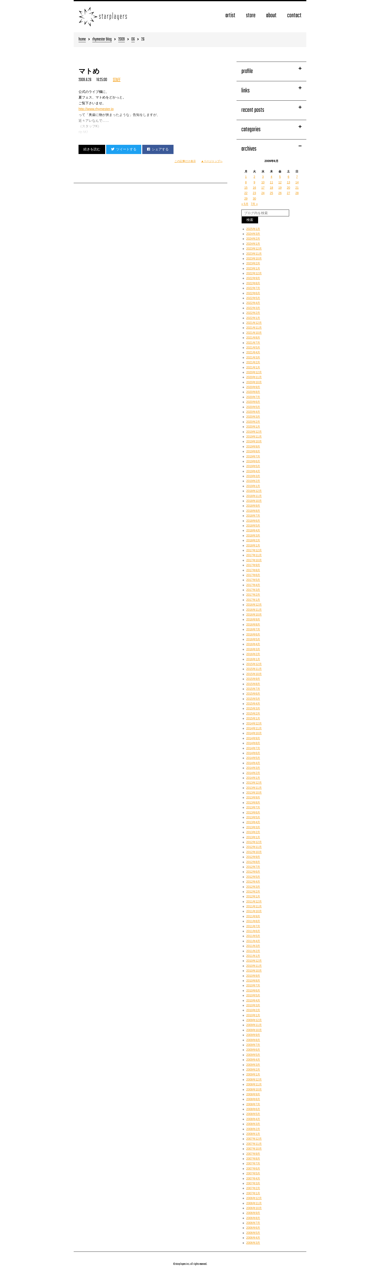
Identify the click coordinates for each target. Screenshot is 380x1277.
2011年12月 (254, 901)
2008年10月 (254, 1089)
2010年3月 (253, 1005)
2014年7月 (253, 748)
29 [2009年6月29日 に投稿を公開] (245, 198)
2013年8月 (253, 802)
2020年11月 (254, 377)
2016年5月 (253, 639)
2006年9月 (253, 1213)
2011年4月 (253, 941)
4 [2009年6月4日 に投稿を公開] (271, 177)
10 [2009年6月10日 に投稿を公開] (262, 182)
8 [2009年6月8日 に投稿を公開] (246, 182)
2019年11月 (254, 436)
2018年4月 (253, 530)
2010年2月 (253, 1010)
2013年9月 (253, 797)
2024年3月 (253, 234)
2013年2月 (253, 832)
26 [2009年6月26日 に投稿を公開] (279, 193)
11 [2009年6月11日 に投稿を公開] (271, 182)
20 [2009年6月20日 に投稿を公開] (288, 187)
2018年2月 (253, 540)
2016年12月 (254, 604)
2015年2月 (253, 713)
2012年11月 (254, 847)
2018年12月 (254, 491)
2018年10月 (254, 501)
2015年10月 (254, 674)
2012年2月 (253, 891)
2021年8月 (253, 337)
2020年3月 (253, 416)
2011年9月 (253, 916)
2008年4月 (253, 1119)
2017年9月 (253, 565)
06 (133, 39)
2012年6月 (253, 871)
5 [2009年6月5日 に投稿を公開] (280, 177)
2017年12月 (254, 550)
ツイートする (123, 149)
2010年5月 (253, 995)
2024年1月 (253, 243)
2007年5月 (253, 1173)
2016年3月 (253, 649)
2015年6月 (253, 693)
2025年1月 (253, 229)
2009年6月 (253, 1049)
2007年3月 (253, 1183)
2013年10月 (254, 792)
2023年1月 (253, 268)
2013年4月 (253, 822)
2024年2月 (253, 238)
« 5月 (244, 204)
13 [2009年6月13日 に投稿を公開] (288, 182)
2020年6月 (253, 402)
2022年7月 (253, 288)
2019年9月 (253, 446)
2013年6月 (253, 812)
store (250, 15)
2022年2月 (253, 313)
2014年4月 (253, 763)
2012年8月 (253, 862)
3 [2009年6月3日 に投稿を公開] (263, 177)
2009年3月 (253, 1064)
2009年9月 (253, 1035)
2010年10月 (254, 970)
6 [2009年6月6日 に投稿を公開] (288, 177)
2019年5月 (253, 466)
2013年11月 (254, 787)
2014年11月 (254, 728)
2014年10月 (254, 733)
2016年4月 (253, 644)
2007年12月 (254, 1138)
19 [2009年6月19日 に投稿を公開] (279, 187)
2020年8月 (253, 392)
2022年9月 (253, 278)
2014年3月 (253, 768)
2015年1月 (253, 718)
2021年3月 (253, 357)
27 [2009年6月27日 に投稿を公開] (288, 193)
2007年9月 (253, 1153)
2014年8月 (253, 743)
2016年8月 (253, 624)
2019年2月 (253, 481)
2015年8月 (253, 684)
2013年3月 (253, 827)
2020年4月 (253, 412)
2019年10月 (254, 441)
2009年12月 (254, 1020)
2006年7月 (253, 1223)
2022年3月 (253, 308)
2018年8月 (253, 510)
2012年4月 (253, 881)
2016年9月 (253, 619)
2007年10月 (254, 1148)
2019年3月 (253, 476)
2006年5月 (253, 1233)
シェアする (158, 149)
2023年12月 (254, 248)
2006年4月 (253, 1237)
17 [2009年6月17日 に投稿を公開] (262, 187)
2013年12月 (254, 782)
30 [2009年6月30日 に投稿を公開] (254, 198)
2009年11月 (254, 1025)
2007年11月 (254, 1144)
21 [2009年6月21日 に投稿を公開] (297, 187)
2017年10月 (254, 560)
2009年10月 (254, 1030)
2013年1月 (253, 837)
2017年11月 (254, 555)
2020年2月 (253, 421)
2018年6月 (253, 520)
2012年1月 (253, 896)
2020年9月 (253, 387)
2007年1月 (253, 1193)
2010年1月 (253, 1015)
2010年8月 (253, 980)
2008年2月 (253, 1129)
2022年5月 (253, 298)
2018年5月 (253, 525)
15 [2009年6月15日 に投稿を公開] (245, 187)
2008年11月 (254, 1084)
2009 (121, 39)
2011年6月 (253, 931)
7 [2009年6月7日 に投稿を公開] (297, 177)
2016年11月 (254, 609)
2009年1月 (253, 1074)
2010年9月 (253, 975)
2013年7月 (253, 807)
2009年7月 (253, 1045)
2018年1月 (253, 545)
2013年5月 (253, 817)
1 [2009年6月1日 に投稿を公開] (246, 177)
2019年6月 (253, 461)
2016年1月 (253, 659)
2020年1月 (253, 426)
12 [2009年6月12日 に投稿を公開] (279, 182)
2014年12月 (254, 723)
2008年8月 (253, 1099)
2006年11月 (254, 1203)
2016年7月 (253, 629)
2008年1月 (253, 1134)
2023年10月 (254, 258)
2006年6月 (253, 1227)
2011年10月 (254, 911)
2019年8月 (253, 451)
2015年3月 (253, 708)
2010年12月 (254, 960)
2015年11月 (254, 669)
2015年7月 (253, 689)
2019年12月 (254, 431)
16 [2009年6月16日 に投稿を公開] (254, 187)
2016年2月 (253, 654)
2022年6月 (253, 293)
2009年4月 (253, 1059)
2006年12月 (254, 1198)
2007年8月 (253, 1158)
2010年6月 (253, 990)
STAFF (116, 79)
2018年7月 (253, 515)
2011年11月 (254, 906)
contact (294, 15)
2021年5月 (253, 347)
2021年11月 (254, 327)
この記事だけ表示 (185, 161)
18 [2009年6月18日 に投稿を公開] (271, 187)
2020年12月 (254, 372)
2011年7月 (253, 926)
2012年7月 (253, 867)
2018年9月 (253, 505)
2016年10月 (254, 614)
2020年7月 (253, 397)
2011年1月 (253, 956)
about (271, 15)
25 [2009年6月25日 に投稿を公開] (271, 193)
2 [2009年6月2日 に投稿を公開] (254, 177)
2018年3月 (253, 535)
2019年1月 (253, 486)
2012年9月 (253, 857)
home (82, 39)
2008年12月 (254, 1079)
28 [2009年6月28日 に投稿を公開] (297, 193)
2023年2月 (253, 263)
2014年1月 (253, 778)
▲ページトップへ (211, 161)
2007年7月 (253, 1163)
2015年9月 (253, 679)
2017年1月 (253, 600)
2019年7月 (253, 456)
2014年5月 (253, 758)
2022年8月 (253, 283)
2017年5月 (253, 580)
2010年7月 (253, 985)
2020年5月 (253, 407)
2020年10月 (254, 382)
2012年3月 (253, 886)
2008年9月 (253, 1094)
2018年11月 (254, 496)
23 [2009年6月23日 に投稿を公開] (254, 193)
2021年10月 (254, 332)
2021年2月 (253, 362)
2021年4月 (253, 352)
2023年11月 (254, 253)
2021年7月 (253, 342)
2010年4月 (253, 1000)
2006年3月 (253, 1242)
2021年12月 (254, 323)
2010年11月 (254, 966)
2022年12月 (254, 273)
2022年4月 (253, 303)
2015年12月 (254, 664)
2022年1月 (253, 318)
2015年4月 (253, 703)
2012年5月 (253, 876)
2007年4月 (253, 1178)
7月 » (254, 204)
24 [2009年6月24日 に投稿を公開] (262, 193)
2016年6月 (253, 634)
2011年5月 (253, 936)
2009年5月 (253, 1055)
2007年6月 (253, 1168)
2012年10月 (254, 852)
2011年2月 (253, 951)
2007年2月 (253, 1188)
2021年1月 (253, 367)
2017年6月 (253, 575)
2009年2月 (253, 1069)
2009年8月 (253, 1040)
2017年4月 (253, 585)
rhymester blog (102, 39)
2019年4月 (253, 471)
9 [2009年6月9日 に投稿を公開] (254, 182)
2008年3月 (253, 1124)
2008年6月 (253, 1109)
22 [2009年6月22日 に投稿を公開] (245, 193)
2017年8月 (253, 570)
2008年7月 (253, 1104)
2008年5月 (253, 1114)
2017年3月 (253, 590)
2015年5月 (253, 698)
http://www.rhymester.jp (96, 109)
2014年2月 (253, 773)
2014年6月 (253, 753)
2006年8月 (253, 1218)
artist (230, 15)
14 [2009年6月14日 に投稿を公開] (297, 182)
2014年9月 (253, 738)
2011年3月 (253, 946)
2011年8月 (253, 921)
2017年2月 (253, 594)
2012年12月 (254, 842)
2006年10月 (254, 1208)
